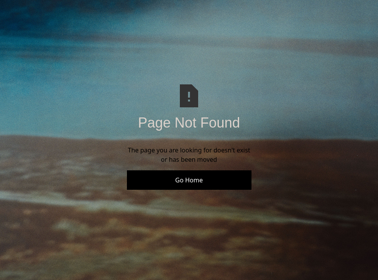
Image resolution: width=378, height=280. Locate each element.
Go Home (189, 180)
